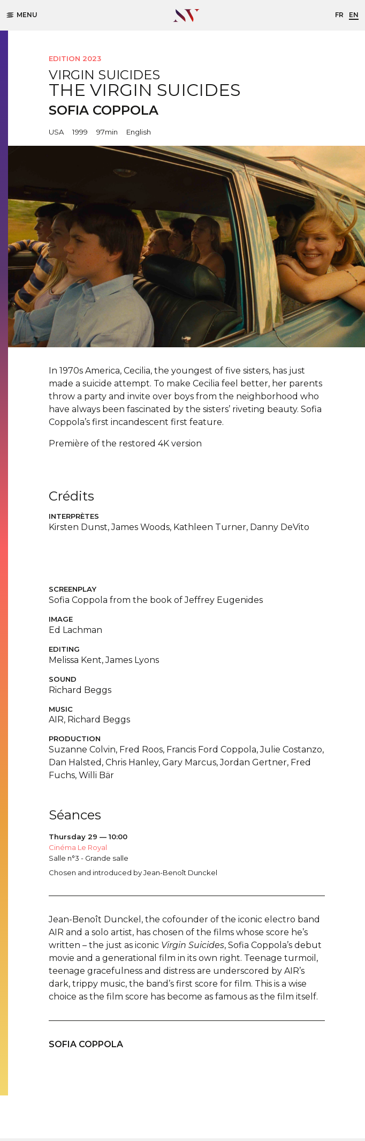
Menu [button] (21, 15)
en (354, 15)
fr (339, 15)
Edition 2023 (75, 58)
